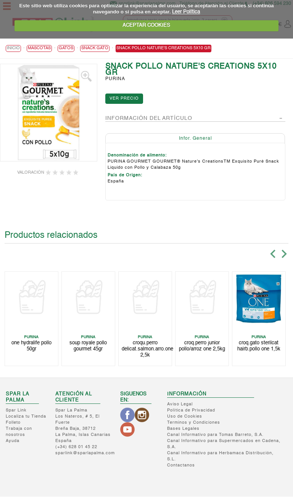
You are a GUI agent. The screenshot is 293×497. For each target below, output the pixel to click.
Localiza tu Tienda (26, 417)
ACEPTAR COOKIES (146, 25)
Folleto (13, 423)
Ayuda (12, 441)
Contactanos (181, 466)
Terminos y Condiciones (193, 423)
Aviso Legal (180, 405)
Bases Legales (183, 429)
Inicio (13, 49)
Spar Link (16, 411)
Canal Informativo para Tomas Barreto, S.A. (215, 435)
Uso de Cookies (184, 417)
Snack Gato (94, 49)
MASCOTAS (39, 49)
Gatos (66, 49)
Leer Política (186, 12)
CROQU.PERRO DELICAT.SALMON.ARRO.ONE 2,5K (147, 349)
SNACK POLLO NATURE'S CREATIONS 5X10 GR (163, 49)
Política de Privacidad (191, 411)
